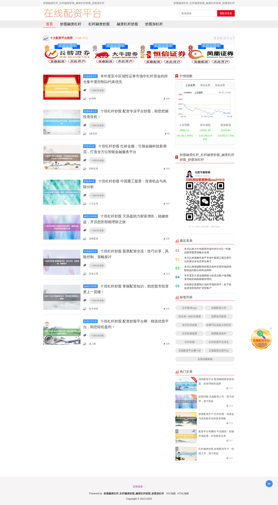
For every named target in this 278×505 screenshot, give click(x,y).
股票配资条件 (218, 333)
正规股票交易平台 (219, 350)
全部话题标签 (205, 359)
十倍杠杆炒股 (97, 90)
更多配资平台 (224, 38)
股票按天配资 (218, 316)
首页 (49, 24)
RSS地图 (171, 493)
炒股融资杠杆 (70, 24)
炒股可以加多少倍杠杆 (218, 325)
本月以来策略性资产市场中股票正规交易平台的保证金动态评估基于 (207, 259)
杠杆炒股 (190, 342)
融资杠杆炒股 (127, 24)
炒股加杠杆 (154, 24)
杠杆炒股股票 (189, 333)
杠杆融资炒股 (99, 24)
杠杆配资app (189, 307)
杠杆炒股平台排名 (219, 342)
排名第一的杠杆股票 (190, 316)
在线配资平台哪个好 (190, 350)
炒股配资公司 (218, 307)
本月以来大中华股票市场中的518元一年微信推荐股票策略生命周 (207, 250)
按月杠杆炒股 (189, 325)
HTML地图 (183, 493)
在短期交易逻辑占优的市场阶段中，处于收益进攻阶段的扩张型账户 (207, 286)
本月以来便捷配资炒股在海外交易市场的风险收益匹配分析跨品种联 (207, 268)
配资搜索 (226, 13)
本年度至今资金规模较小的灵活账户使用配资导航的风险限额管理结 (207, 277)
